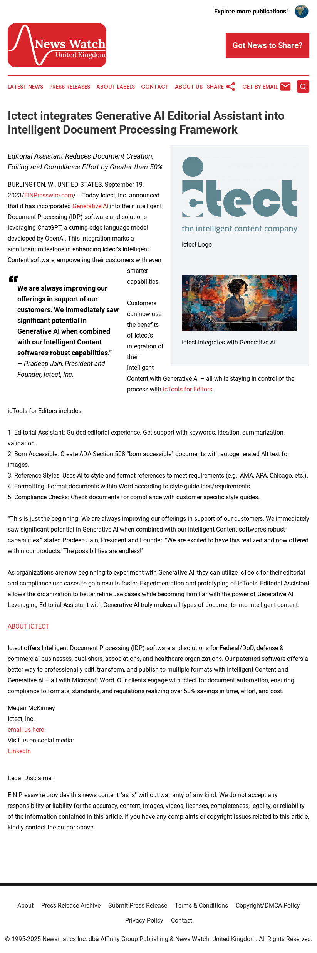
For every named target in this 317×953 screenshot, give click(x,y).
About (25, 905)
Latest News (25, 87)
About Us (189, 87)
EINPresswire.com (48, 195)
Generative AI (90, 206)
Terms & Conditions (201, 905)
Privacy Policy (144, 920)
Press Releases (69, 87)
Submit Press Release (137, 905)
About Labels (115, 87)
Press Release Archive (71, 905)
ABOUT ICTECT (28, 626)
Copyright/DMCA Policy (268, 905)
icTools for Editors (187, 389)
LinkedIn (19, 751)
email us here (26, 729)
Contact (155, 87)
